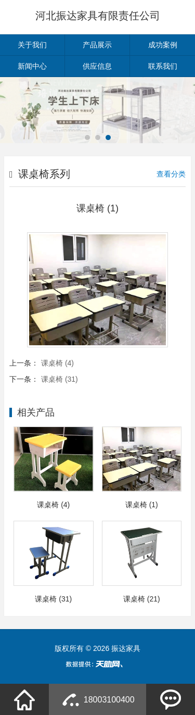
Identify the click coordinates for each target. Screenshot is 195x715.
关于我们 (32, 45)
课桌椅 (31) (59, 379)
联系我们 (162, 66)
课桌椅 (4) (57, 363)
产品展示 (97, 45)
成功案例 (162, 45)
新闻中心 (32, 66)
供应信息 (97, 66)
